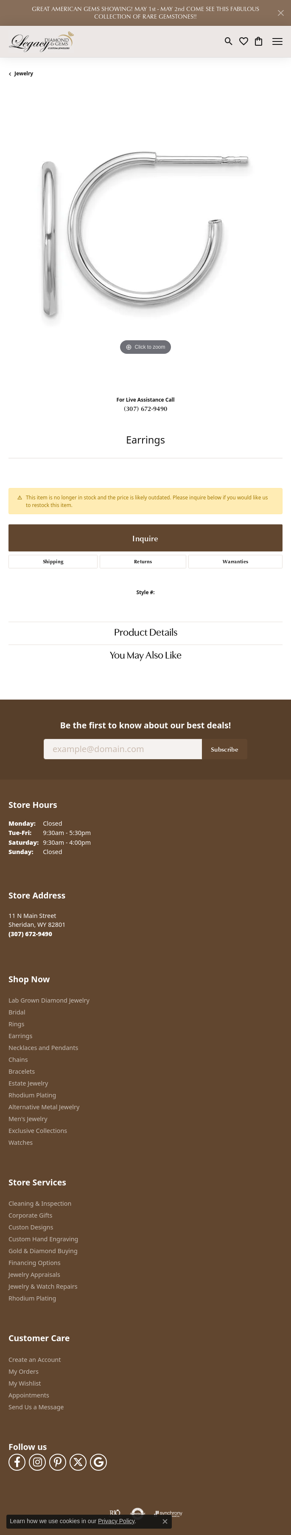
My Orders (23, 1371)
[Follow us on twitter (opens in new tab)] (78, 1462)
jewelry (23, 73)
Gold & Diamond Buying (43, 1251)
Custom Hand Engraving (43, 1239)
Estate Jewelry (28, 1083)
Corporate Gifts (30, 1215)
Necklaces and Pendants (43, 1048)
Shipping (53, 561)
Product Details (145, 633)
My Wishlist (24, 1383)
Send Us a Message (36, 1407)
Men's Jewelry (28, 1119)
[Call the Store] (30, 934)
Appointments (28, 1395)
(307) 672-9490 (145, 408)
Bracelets (21, 1071)
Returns (143, 561)
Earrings (20, 1036)
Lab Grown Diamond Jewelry (49, 1000)
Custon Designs (30, 1227)
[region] (145, 240)
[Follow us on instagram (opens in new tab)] (37, 1462)
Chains (18, 1059)
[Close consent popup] (165, 1521)
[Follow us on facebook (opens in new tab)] (16, 1462)
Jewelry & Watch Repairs (43, 1286)
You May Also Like (146, 656)
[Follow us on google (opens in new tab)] (98, 1462)
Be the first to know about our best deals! (145, 725)
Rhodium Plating (32, 1095)
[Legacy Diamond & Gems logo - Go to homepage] (41, 41)
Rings (16, 1024)
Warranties (235, 561)
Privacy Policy (116, 1521)
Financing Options (34, 1263)
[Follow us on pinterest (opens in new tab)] (57, 1462)
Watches (20, 1142)
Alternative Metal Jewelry (43, 1107)
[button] (229, 41)
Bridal (16, 1012)
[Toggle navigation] (277, 41)
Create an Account (34, 1360)
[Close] (280, 13)
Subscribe (224, 749)
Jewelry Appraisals (34, 1274)
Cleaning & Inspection (39, 1203)
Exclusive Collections (37, 1131)
